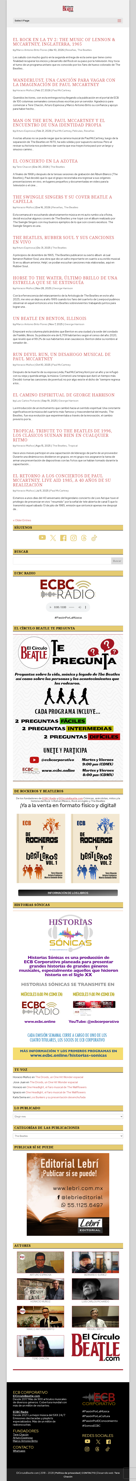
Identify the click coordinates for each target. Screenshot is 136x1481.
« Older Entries (22, 520)
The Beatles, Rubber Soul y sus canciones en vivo (63, 240)
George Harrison (63, 288)
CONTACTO (88, 1472)
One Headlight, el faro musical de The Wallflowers (57, 1087)
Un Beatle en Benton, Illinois (49, 318)
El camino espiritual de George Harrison (64, 395)
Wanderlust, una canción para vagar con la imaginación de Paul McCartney (64, 82)
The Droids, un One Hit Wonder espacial (59, 1077)
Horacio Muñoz (25, 90)
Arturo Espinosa (25, 130)
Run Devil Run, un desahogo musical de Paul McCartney (62, 356)
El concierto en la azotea (45, 161)
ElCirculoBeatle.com (26, 1396)
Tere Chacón (21, 1434)
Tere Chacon (23, 166)
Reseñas (71, 50)
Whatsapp (19, 1451)
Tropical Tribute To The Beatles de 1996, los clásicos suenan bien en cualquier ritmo (62, 435)
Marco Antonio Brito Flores (31, 50)
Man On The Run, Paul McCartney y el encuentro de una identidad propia (59, 123)
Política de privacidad (67, 1472)
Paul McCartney (61, 90)
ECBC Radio (20, 1412)
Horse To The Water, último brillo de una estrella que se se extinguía (65, 280)
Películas (77, 130)
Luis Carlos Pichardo (28, 400)
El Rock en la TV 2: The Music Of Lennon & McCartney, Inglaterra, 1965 (64, 42)
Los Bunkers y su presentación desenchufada (58, 1097)
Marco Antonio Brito (25, 1441)
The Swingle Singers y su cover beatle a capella (62, 199)
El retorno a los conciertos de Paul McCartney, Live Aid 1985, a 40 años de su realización (62, 480)
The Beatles (84, 50)
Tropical (73, 445)
